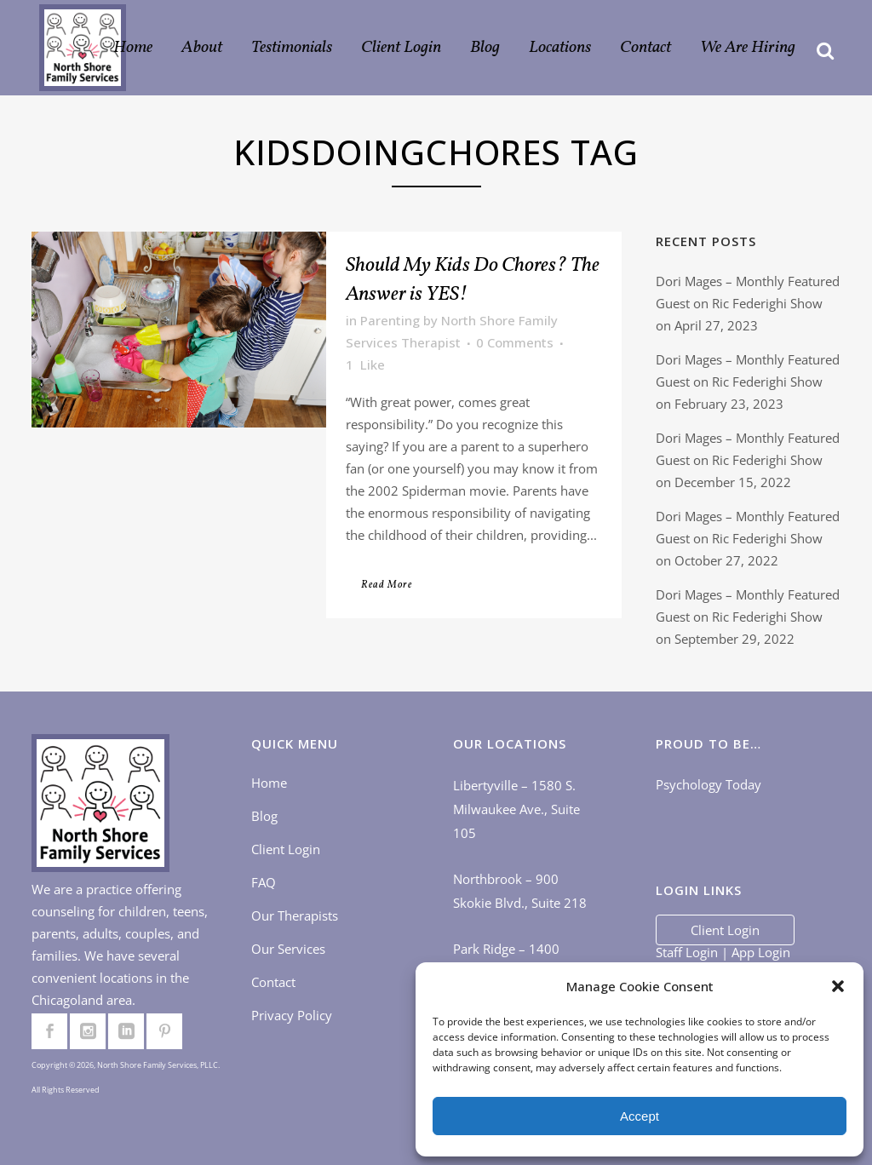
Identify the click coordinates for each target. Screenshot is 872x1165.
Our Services (288, 948)
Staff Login (687, 952)
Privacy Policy (291, 1015)
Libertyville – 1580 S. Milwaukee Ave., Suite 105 (516, 809)
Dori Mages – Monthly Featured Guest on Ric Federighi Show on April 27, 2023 (748, 303)
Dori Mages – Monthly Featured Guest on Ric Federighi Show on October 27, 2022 (748, 538)
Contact (273, 981)
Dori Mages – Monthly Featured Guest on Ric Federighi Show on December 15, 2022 (748, 460)
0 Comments (515, 342)
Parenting (390, 320)
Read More (386, 585)
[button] (837, 986)
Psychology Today (708, 784)
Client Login (285, 849)
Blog (264, 815)
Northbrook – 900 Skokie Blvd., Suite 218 (520, 890)
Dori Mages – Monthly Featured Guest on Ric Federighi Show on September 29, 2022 (748, 616)
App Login (760, 952)
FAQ (263, 882)
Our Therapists (294, 915)
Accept (639, 1116)
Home (269, 782)
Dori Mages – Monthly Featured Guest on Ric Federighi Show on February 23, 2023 (748, 381)
